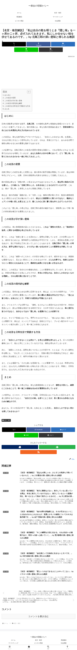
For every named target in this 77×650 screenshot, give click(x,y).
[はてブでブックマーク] (63, 44)
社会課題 (63, 643)
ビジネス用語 (38, 643)
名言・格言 (6, 420)
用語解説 (63, 640)
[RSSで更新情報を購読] (38, 452)
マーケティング (13, 643)
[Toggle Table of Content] (28, 92)
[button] (51, 49)
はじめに (7, 95)
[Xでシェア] (14, 44)
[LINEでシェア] (26, 49)
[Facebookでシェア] (38, 44)
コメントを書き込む (38, 617)
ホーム (13, 640)
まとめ (6, 109)
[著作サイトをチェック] (20, 447)
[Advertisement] (38, 73)
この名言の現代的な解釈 (13, 103)
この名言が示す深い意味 (13, 100)
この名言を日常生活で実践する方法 (17, 106)
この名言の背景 (10, 98)
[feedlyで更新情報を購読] (57, 447)
